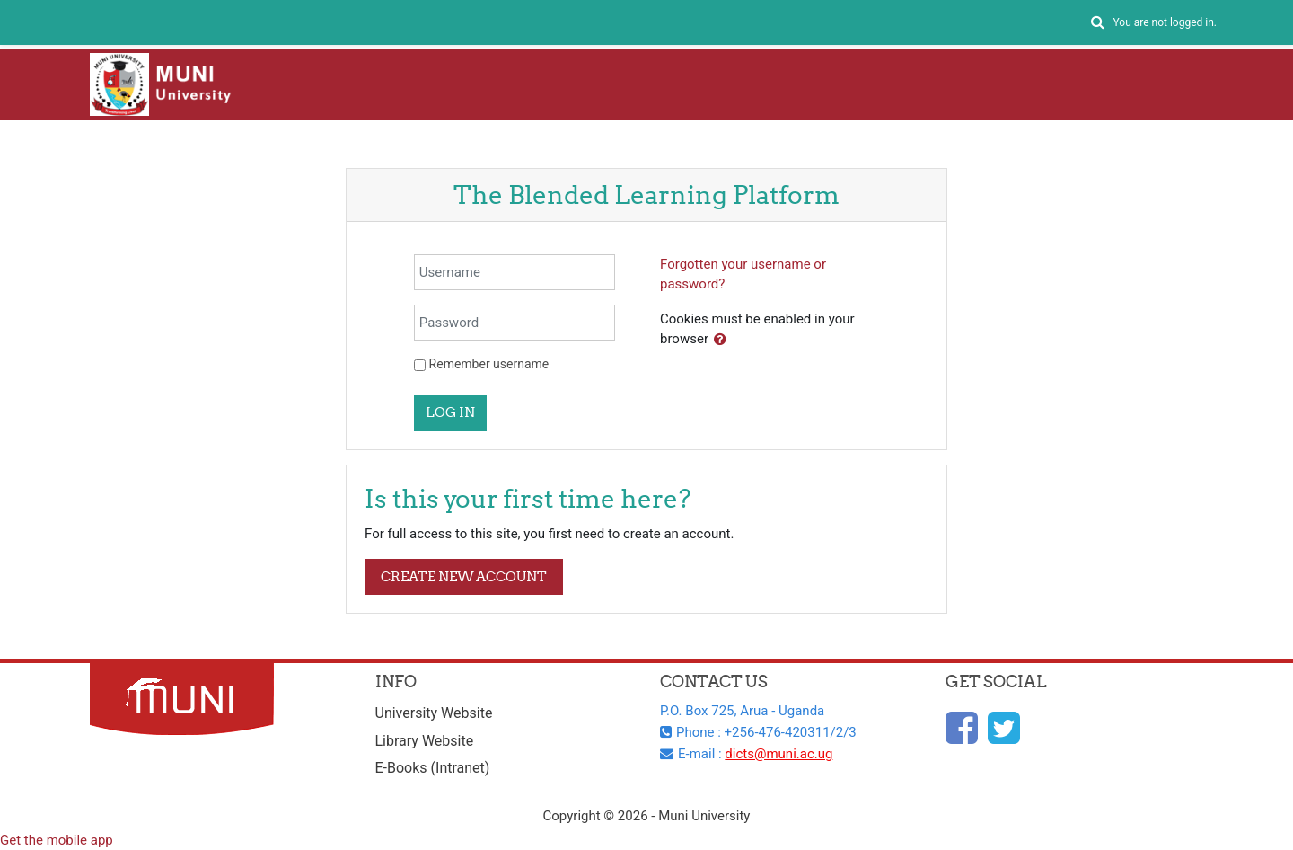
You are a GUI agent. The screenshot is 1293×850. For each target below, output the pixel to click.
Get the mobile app (56, 840)
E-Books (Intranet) (432, 767)
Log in (450, 412)
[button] (1097, 23)
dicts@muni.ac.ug (778, 754)
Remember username (489, 364)
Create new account (464, 576)
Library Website (424, 740)
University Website (434, 713)
